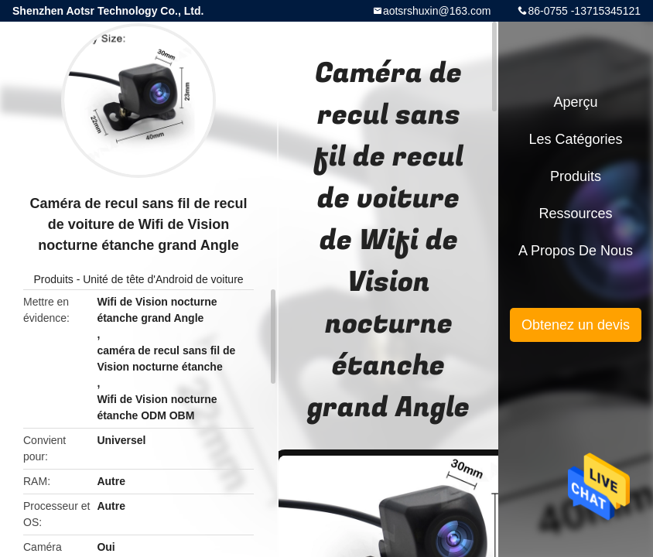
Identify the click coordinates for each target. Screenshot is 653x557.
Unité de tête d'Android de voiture (163, 279)
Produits (53, 279)
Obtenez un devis (575, 325)
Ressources (575, 213)
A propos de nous (575, 250)
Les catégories (575, 139)
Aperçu (575, 102)
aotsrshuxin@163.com (437, 11)
